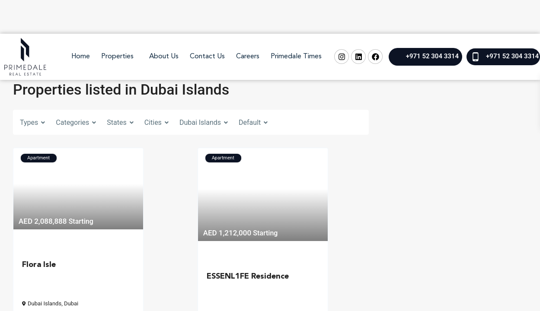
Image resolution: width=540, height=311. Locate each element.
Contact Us (207, 56)
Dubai (71, 303)
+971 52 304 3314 (432, 56)
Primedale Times (296, 56)
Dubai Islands (44, 303)
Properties (117, 56)
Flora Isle (39, 265)
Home (80, 56)
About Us (164, 56)
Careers (247, 56)
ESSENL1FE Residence (248, 276)
